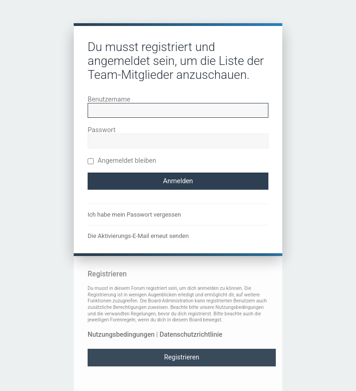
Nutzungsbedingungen (121, 334)
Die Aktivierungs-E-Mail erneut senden (138, 235)
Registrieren (181, 357)
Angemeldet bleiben (122, 160)
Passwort (101, 130)
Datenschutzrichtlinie (190, 334)
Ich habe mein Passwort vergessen (134, 214)
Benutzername (109, 99)
